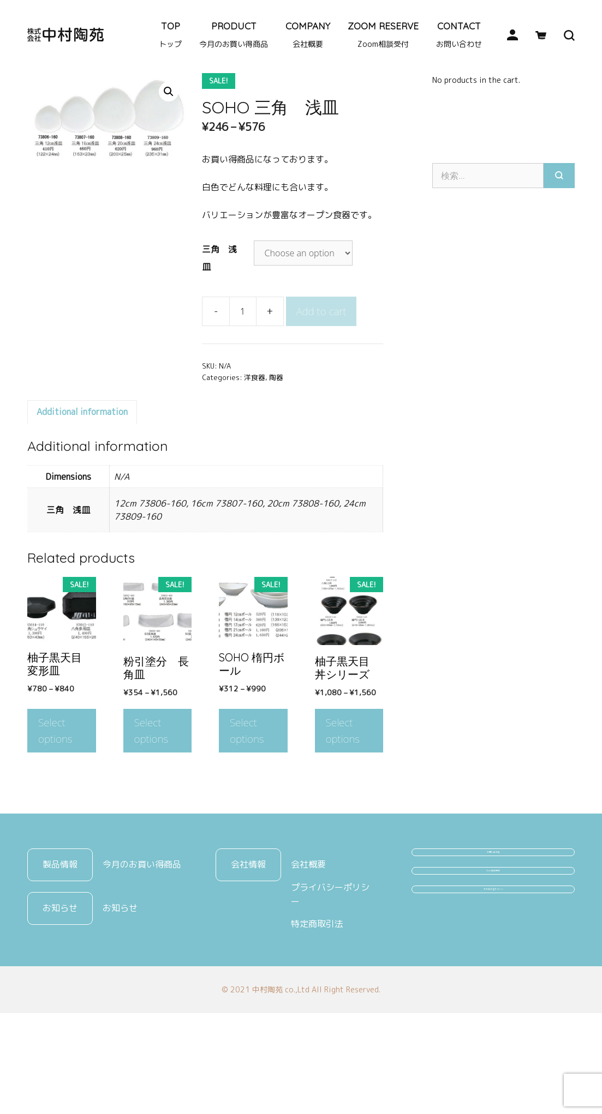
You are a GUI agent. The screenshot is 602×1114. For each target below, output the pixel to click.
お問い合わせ (493, 935)
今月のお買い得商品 (142, 936)
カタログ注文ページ (493, 1016)
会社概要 (308, 936)
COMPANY (307, 34)
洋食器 (92, 130)
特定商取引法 (317, 995)
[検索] (559, 246)
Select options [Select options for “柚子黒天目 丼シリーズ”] (343, 801)
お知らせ (120, 979)
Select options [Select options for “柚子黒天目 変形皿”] (55, 801)
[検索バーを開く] (560, 34)
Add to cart (321, 383)
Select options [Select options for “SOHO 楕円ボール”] (247, 801)
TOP (170, 34)
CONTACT (459, 34)
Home (37, 130)
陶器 (64, 130)
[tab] (82, 483)
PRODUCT (233, 34)
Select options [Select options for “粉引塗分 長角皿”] (151, 801)
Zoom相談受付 (493, 975)
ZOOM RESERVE (383, 34)
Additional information (82, 483)
